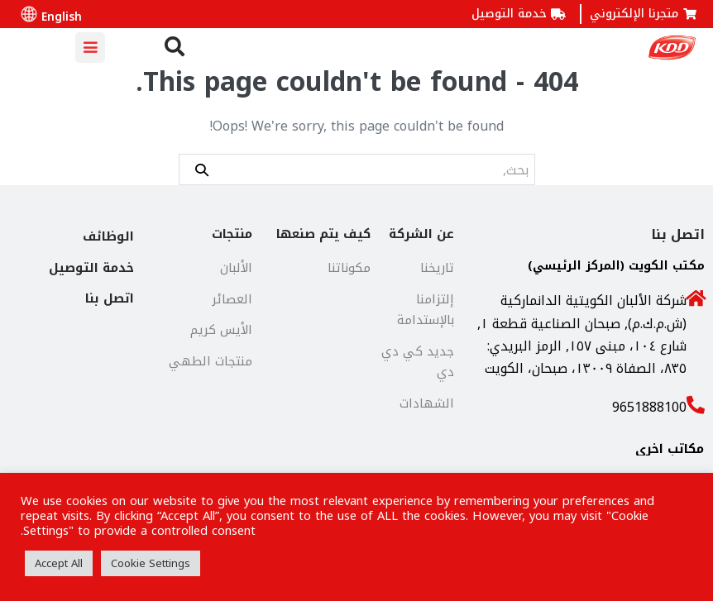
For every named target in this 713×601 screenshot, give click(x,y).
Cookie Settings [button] (150, 563)
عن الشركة (421, 234)
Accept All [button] (59, 563)
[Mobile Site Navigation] (90, 47)
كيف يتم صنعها (323, 234)
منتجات (232, 234)
